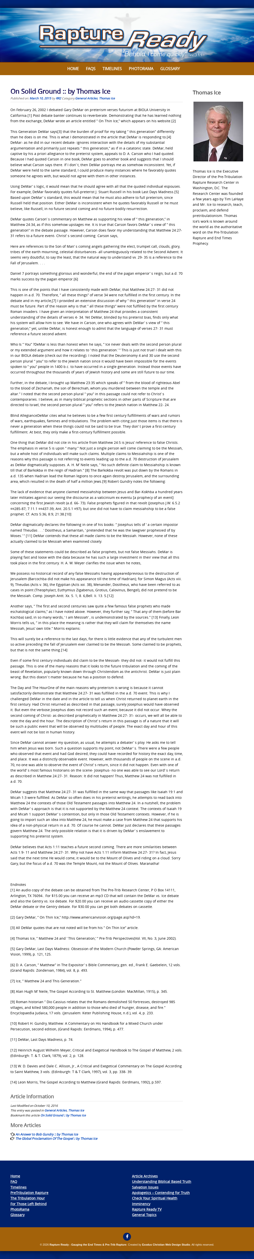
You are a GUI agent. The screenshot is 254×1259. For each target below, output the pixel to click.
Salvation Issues (145, 1187)
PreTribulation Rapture (29, 1192)
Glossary (170, 68)
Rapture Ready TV (146, 1209)
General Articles (86, 98)
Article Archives (145, 1176)
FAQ (13, 1181)
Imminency (141, 1203)
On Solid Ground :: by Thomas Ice (63, 1115)
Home (73, 68)
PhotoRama (19, 1209)
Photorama (141, 68)
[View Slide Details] (127, 35)
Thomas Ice (107, 98)
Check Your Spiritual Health (154, 1198)
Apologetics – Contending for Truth (161, 1192)
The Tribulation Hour (27, 1198)
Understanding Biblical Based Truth (161, 1181)
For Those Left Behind (28, 1203)
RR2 (58, 98)
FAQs (90, 68)
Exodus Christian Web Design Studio (166, 1244)
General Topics (144, 1214)
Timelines (112, 68)
